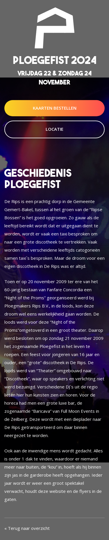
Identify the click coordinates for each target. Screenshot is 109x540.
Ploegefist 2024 (55, 60)
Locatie (54, 129)
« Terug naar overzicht (27, 528)
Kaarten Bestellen (54, 108)
